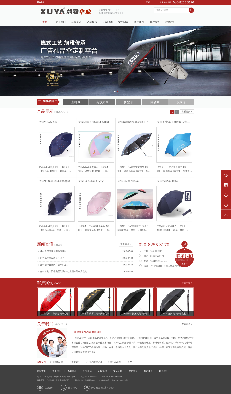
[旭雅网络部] (90, 380)
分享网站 (72, 387)
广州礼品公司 (114, 362)
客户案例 (139, 22)
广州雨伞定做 (56, 362)
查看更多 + (187, 111)
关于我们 (61, 22)
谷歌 (110, 387)
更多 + (184, 263)
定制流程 (108, 22)
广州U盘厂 (75, 362)
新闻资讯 (76, 22)
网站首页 (41, 371)
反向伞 (181, 102)
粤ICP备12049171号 (119, 380)
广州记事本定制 (94, 362)
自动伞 (155, 102)
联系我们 (170, 22)
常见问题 (123, 22)
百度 (129, 362)
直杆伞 (76, 102)
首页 (44, 22)
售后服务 (155, 22)
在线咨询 (49, 387)
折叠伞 (128, 102)
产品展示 (92, 22)
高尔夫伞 (102, 102)
